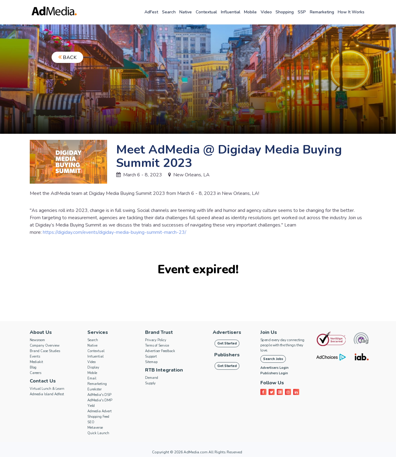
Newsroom (37, 340)
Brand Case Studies (45, 351)
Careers (35, 373)
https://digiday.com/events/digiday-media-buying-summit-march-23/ (114, 232)
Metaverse (95, 427)
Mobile (250, 12)
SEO (90, 422)
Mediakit (36, 362)
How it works (351, 12)
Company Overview (44, 345)
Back (67, 57)
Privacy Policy (155, 340)
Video (266, 12)
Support (151, 356)
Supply (150, 383)
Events (35, 356)
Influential (230, 12)
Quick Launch (98, 433)
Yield (91, 405)
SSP (302, 12)
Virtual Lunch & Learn (47, 388)
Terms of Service (157, 345)
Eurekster (94, 389)
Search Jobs (273, 359)
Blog (33, 367)
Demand (151, 378)
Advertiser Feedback (160, 351)
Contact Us (43, 381)
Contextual (206, 12)
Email (91, 378)
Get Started (227, 343)
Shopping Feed (98, 416)
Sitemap (151, 362)
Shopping (285, 12)
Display (93, 367)
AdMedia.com (196, 452)
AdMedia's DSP (99, 395)
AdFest (151, 12)
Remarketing (322, 12)
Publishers (227, 354)
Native (185, 12)
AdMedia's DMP (99, 400)
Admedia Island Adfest (47, 394)
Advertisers (227, 332)
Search (169, 12)
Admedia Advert (99, 411)
